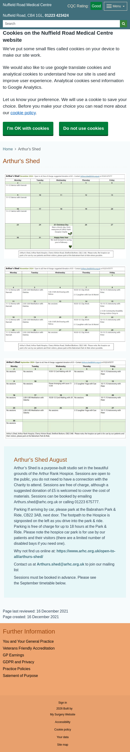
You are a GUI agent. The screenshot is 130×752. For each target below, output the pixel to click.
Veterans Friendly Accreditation (29, 648)
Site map (62, 744)
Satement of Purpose (20, 675)
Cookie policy (62, 729)
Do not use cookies (83, 128)
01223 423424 (57, 15)
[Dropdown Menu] (115, 6)
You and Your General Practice (28, 641)
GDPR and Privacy (18, 662)
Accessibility (62, 722)
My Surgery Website (62, 714)
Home (8, 149)
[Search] (61, 23)
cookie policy (22, 112)
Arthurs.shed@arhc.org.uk (60, 564)
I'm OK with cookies (28, 128)
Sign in (62, 702)
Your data (63, 737)
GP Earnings (13, 655)
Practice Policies (16, 669)
